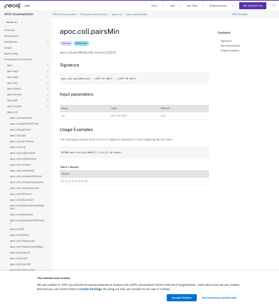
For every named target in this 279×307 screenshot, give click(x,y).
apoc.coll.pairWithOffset (24, 123)
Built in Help (11, 53)
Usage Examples (230, 50)
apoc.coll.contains (20, 164)
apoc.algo (13, 77)
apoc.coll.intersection (22, 270)
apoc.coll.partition (20, 129)
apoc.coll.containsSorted (24, 188)
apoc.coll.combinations (23, 158)
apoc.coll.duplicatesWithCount (27, 222)
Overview (9, 30)
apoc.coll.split (18, 135)
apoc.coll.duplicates (21, 214)
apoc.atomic (14, 88)
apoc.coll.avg (17, 147)
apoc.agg (12, 71)
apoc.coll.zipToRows (22, 141)
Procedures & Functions (18, 59)
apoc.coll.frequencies (22, 240)
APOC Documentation (65, 14)
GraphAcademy (218, 5)
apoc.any (12, 82)
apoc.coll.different (21, 194)
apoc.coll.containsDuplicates (26, 182)
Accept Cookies (182, 297)
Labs (27, 5)
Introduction (11, 36)
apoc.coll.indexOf (20, 252)
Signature (226, 40)
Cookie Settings (90, 289)
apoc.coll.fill (17, 229)
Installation (10, 41)
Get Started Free (253, 5)
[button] (274, 6)
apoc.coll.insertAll (20, 264)
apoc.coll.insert (19, 258)
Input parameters (230, 45)
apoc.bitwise (14, 94)
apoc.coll (12, 112)
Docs (154, 5)
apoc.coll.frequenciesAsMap (26, 246)
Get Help (192, 5)
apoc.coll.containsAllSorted (26, 176)
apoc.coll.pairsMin (137, 14)
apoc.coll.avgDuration (22, 153)
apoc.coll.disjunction (22, 199)
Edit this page (240, 14)
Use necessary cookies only (219, 297)
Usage (8, 47)
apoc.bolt (12, 100)
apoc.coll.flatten (19, 235)
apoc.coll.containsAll (22, 170)
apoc (10, 65)
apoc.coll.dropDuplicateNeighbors (27, 207)
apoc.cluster (14, 106)
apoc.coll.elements (21, 117)
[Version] (14, 22)
